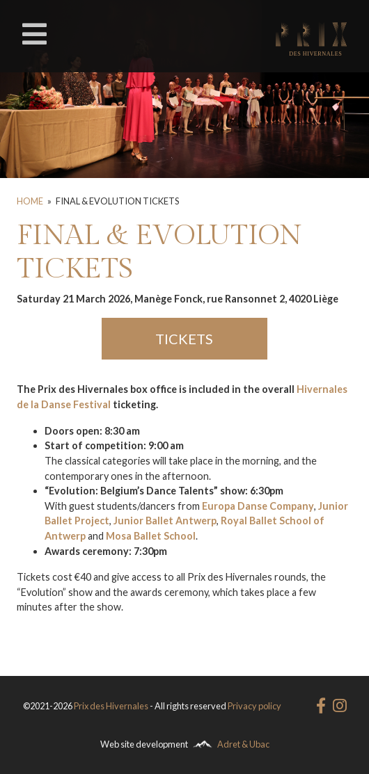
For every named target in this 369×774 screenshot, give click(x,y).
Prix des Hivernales (111, 705)
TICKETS (184, 338)
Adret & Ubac (243, 744)
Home (30, 201)
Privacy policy (254, 705)
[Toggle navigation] (34, 34)
